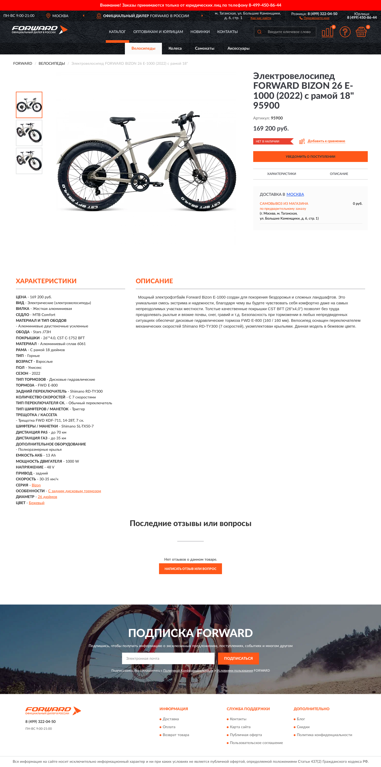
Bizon (36, 485)
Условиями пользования (235, 670)
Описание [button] (339, 173)
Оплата (169, 727)
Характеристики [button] (281, 173)
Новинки (200, 32)
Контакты (227, 32)
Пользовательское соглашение (256, 743)
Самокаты (204, 48)
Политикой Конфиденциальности (188, 670)
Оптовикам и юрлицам (158, 32)
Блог (301, 719)
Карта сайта (240, 727)
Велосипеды (143, 48)
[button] (314, 17)
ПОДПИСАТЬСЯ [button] (238, 659)
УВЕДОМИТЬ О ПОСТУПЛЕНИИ (310, 156)
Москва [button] (295, 195)
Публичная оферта (246, 735)
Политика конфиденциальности (324, 735)
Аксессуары (239, 48)
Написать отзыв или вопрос (190, 568)
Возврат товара (176, 735)
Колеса (175, 48)
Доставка (171, 719)
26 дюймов (47, 497)
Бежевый (36, 503)
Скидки (303, 727)
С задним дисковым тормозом (74, 491)
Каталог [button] (117, 32)
